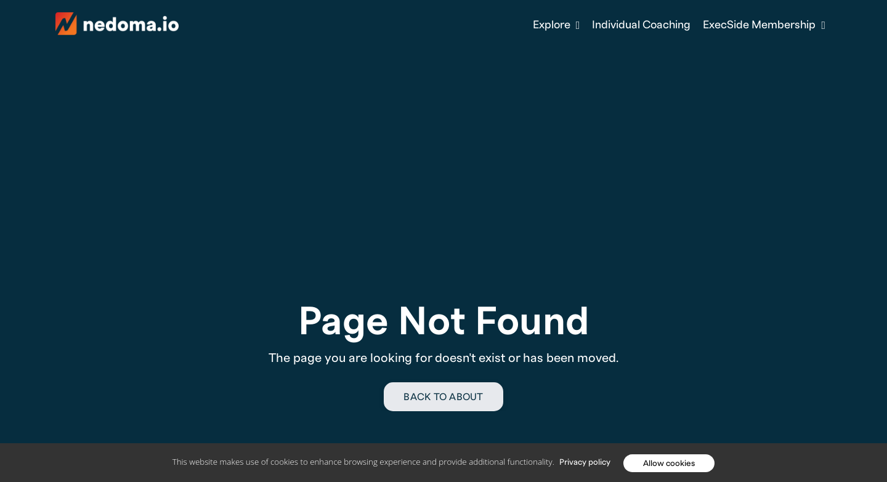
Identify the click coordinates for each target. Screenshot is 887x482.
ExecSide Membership (764, 25)
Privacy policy (584, 462)
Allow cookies (669, 463)
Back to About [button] (443, 397)
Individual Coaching (641, 25)
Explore (556, 25)
